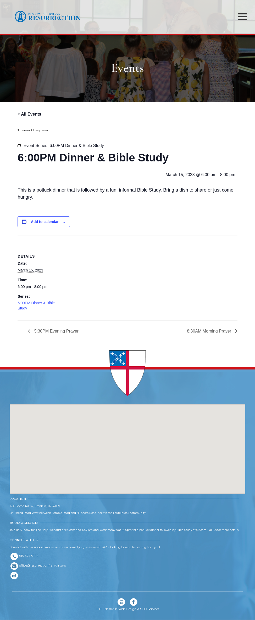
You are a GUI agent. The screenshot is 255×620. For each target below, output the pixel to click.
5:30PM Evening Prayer (55, 331)
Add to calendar (45, 222)
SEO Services (149, 609)
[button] (127, 444)
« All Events (29, 114)
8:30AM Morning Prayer (209, 331)
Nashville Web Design (120, 609)
